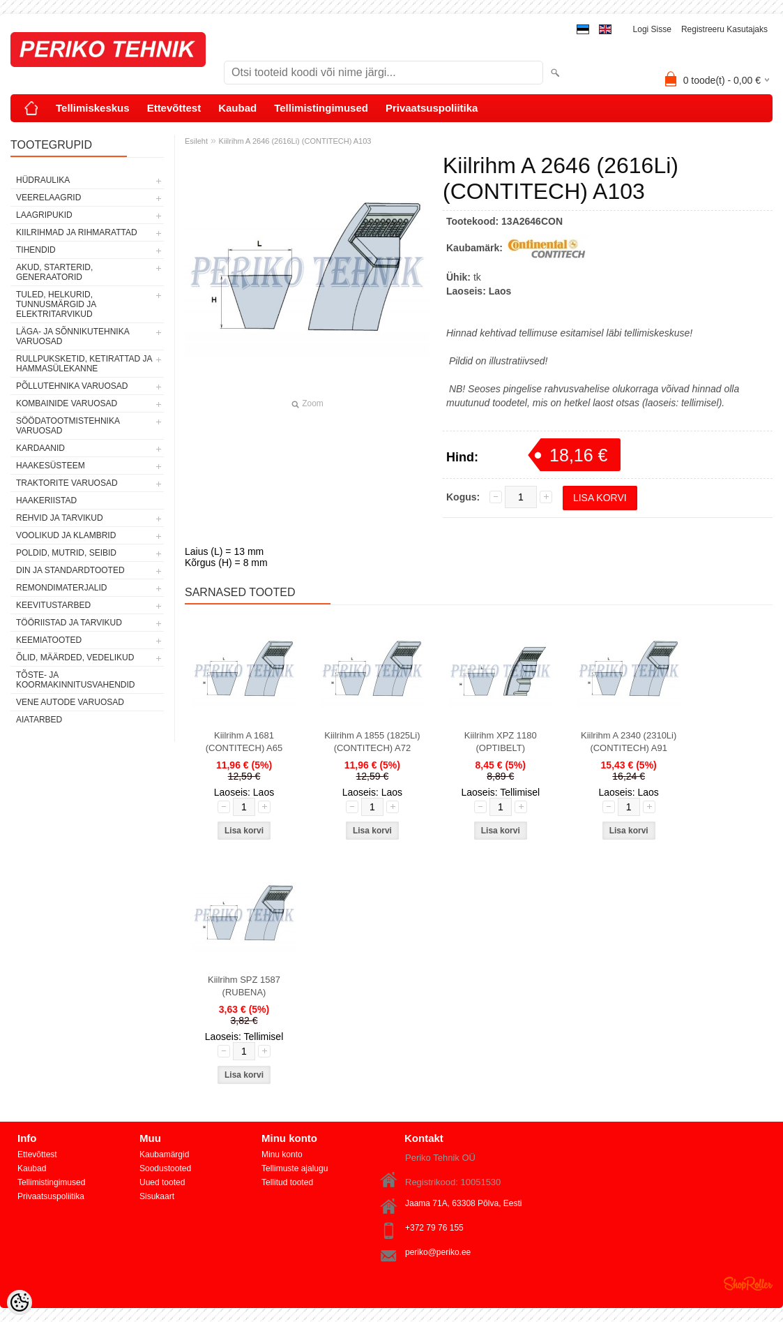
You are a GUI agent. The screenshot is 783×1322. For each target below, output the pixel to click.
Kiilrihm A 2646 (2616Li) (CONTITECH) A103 (295, 141)
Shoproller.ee (748, 1284)
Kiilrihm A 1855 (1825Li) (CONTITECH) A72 (372, 741)
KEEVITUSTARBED (53, 605)
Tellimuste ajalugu (294, 1168)
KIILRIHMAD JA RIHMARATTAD (76, 232)
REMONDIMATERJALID (61, 588)
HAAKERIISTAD (46, 500)
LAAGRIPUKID (44, 215)
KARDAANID (40, 448)
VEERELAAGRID (48, 197)
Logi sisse (652, 29)
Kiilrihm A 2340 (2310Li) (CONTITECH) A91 (628, 741)
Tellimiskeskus (93, 108)
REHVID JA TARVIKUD (59, 518)
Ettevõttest (174, 108)
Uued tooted (162, 1182)
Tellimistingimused (321, 108)
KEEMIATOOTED (49, 640)
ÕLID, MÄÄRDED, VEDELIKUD (75, 657)
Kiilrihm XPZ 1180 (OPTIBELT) (500, 741)
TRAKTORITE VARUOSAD (67, 483)
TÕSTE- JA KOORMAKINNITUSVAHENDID (75, 680)
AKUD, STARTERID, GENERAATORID (54, 272)
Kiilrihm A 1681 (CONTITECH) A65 (244, 741)
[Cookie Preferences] (19, 1302)
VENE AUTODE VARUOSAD (70, 702)
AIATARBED (39, 720)
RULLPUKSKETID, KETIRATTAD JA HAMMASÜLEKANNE (84, 363)
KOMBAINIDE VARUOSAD (66, 403)
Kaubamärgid (164, 1154)
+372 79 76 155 (434, 1228)
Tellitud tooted (287, 1182)
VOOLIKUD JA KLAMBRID (66, 535)
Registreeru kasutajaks (724, 29)
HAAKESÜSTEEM (50, 465)
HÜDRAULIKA (43, 180)
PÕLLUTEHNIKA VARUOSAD (72, 386)
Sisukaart (156, 1196)
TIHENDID (36, 250)
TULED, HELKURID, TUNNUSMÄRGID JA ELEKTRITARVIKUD (56, 304)
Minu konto (282, 1154)
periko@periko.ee (438, 1252)
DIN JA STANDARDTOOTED (70, 570)
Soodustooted (165, 1168)
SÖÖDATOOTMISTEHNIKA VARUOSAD (67, 426)
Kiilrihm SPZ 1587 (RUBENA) (244, 985)
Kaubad (237, 108)
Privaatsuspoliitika (432, 108)
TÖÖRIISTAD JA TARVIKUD (69, 622)
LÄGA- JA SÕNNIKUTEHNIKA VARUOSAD (72, 336)
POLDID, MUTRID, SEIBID (66, 553)
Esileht (196, 141)
